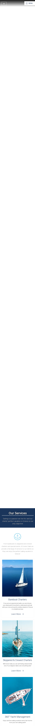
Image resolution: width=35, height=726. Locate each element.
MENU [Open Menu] (31, 3)
